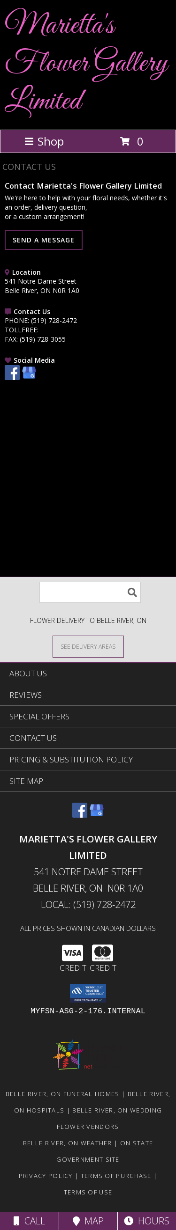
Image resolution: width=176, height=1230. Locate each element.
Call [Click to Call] (29, 1221)
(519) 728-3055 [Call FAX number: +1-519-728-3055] (43, 339)
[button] (88, 993)
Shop (44, 141)
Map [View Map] (88, 1221)
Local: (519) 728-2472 (88, 904)
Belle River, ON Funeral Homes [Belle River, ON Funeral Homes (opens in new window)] (63, 1094)
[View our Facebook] (12, 377)
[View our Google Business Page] (29, 377)
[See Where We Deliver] (88, 646)
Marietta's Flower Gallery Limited (86, 64)
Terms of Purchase (116, 1175)
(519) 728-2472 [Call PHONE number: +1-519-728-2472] (54, 320)
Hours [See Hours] (146, 1221)
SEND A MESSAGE (44, 239)
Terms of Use (88, 1192)
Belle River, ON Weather (67, 1143)
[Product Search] (90, 592)
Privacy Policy (46, 1175)
